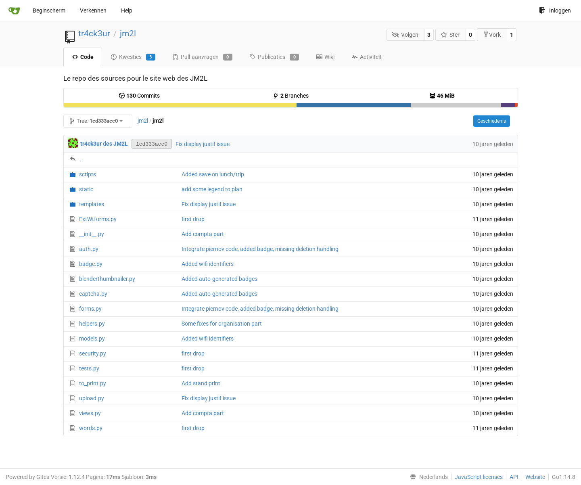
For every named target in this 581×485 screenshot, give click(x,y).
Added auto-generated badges (219, 279)
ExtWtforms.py (98, 219)
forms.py (90, 308)
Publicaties (274, 57)
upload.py (91, 398)
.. (81, 159)
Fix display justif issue (203, 144)
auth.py (88, 249)
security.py (92, 353)
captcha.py (93, 294)
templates (91, 204)
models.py (92, 338)
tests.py (89, 368)
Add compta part (203, 234)
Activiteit (366, 57)
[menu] (427, 477)
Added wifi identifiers (208, 264)
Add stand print (201, 383)
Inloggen (555, 10)
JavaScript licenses (479, 477)
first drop (193, 219)
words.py (90, 428)
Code (83, 57)
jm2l (128, 33)
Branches (291, 95)
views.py (90, 413)
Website (535, 477)
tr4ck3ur (94, 33)
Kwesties (133, 57)
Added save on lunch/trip (213, 174)
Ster (450, 34)
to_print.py (92, 383)
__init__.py (91, 234)
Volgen (405, 34)
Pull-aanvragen (202, 57)
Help (126, 10)
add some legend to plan (212, 189)
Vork (492, 34)
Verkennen (93, 10)
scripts (87, 174)
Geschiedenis (491, 121)
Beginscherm (49, 10)
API (514, 477)
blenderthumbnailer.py (107, 279)
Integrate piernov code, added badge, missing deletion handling (260, 249)
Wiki (325, 57)
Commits (139, 95)
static (86, 189)
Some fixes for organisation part (222, 323)
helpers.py (92, 323)
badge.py (90, 264)
